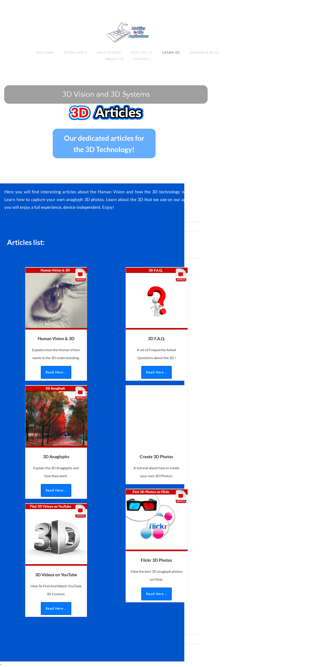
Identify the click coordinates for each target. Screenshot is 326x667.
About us (114, 59)
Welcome (45, 53)
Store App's (75, 53)
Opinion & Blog (205, 53)
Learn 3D (171, 53)
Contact (141, 59)
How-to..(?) (142, 53)
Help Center (109, 53)
